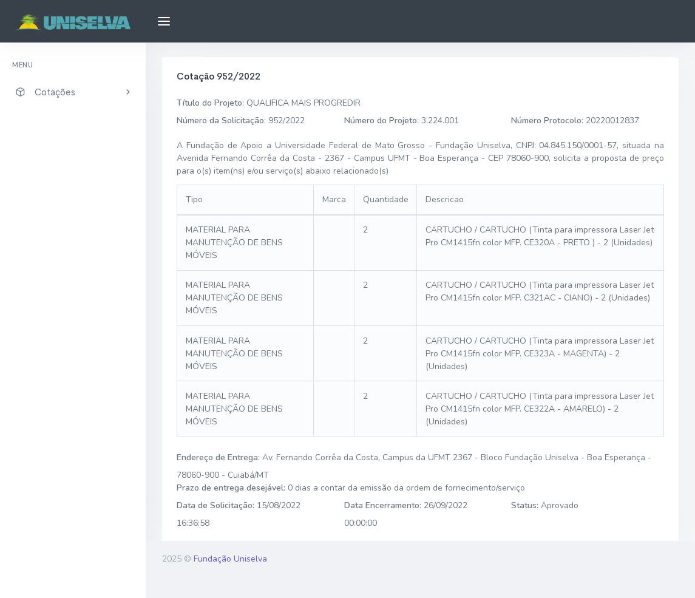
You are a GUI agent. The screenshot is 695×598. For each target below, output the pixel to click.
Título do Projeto (209, 103)
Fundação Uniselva (230, 559)
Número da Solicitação (220, 120)
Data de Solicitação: (215, 505)
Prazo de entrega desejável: (231, 488)
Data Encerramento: (382, 505)
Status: (524, 505)
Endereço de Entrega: (218, 457)
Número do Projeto (380, 120)
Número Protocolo (546, 120)
